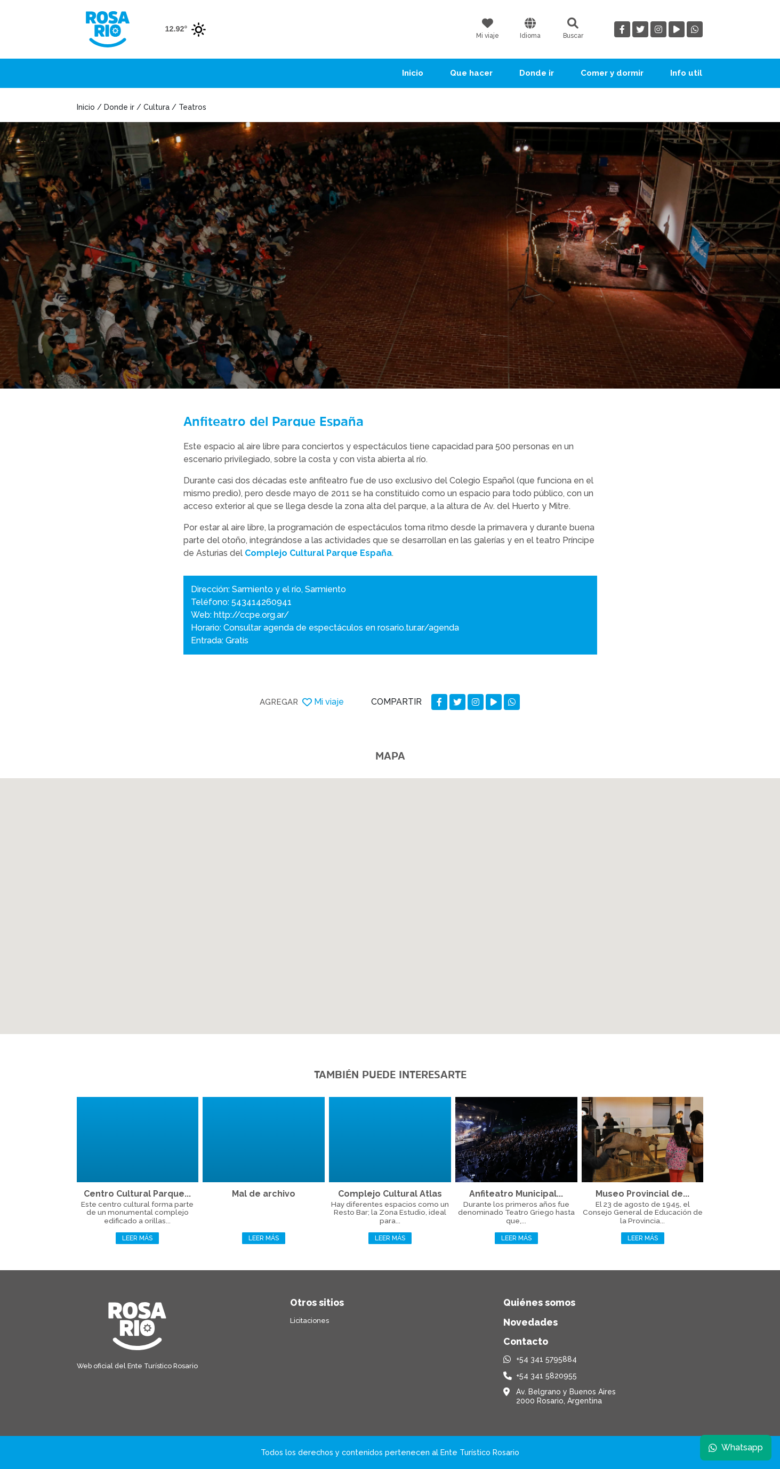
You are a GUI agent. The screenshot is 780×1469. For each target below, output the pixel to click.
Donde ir (536, 73)
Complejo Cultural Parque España (318, 553)
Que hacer (471, 73)
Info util (686, 73)
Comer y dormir (612, 73)
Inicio (412, 73)
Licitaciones (309, 1321)
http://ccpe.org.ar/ (251, 615)
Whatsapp (736, 1447)
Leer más (137, 1238)
